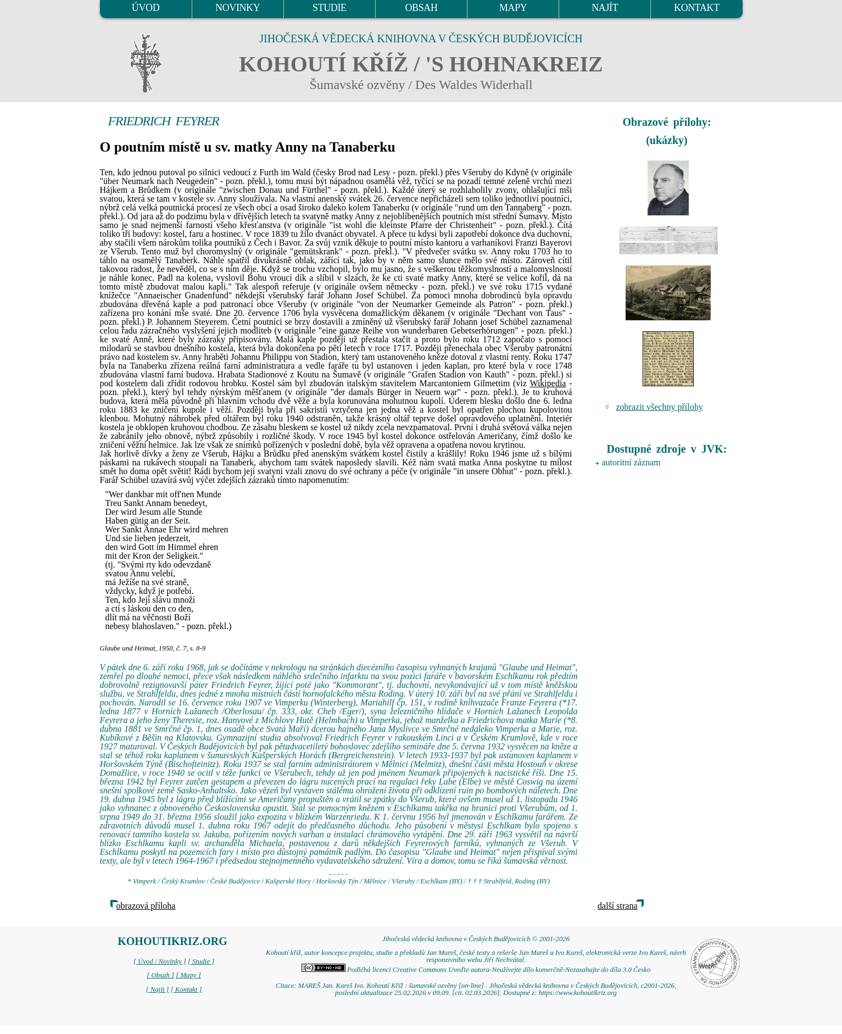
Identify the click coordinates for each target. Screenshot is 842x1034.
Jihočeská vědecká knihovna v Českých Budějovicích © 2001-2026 (476, 939)
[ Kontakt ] (186, 989)
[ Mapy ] (188, 975)
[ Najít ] (157, 989)
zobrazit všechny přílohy (659, 407)
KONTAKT (697, 7)
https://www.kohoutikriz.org (578, 993)
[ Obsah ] (160, 975)
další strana (617, 905)
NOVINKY (237, 7)
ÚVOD (145, 7)
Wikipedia (547, 383)
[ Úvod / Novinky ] (159, 961)
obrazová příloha (146, 905)
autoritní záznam (631, 462)
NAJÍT (605, 7)
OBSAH (421, 7)
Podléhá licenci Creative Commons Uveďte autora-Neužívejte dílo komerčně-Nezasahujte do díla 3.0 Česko (476, 970)
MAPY (513, 7)
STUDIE (330, 7)
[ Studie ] (201, 961)
